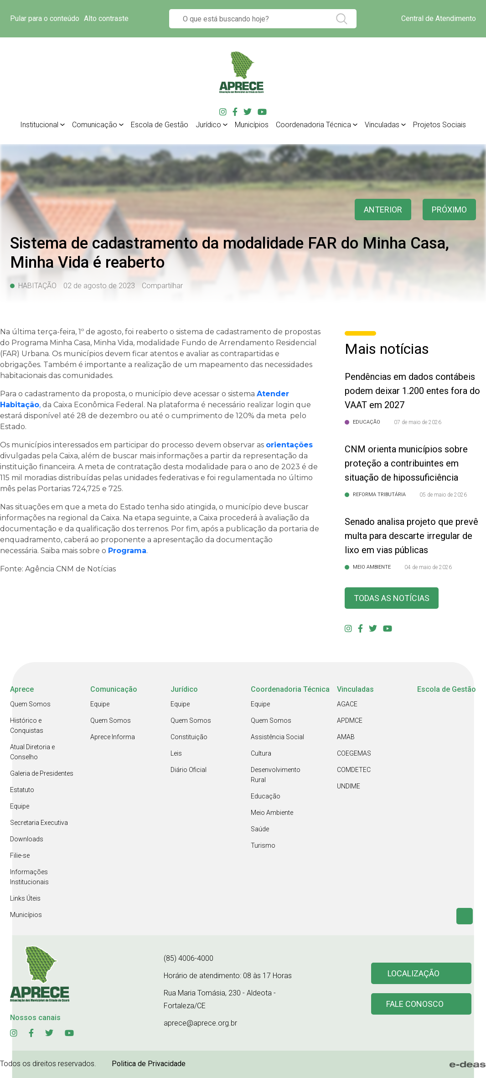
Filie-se (20, 855)
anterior (383, 209)
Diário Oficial (189, 769)
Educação (265, 796)
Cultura (261, 753)
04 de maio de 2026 (428, 567)
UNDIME (348, 786)
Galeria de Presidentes (41, 773)
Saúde (260, 829)
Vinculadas (382, 124)
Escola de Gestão (159, 124)
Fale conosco (415, 1004)
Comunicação (94, 124)
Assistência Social (277, 737)
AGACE (347, 704)
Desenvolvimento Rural (275, 774)
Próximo (449, 209)
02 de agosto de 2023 (99, 285)
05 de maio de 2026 (443, 495)
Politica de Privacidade (149, 1063)
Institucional (39, 124)
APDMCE (349, 720)
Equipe (19, 806)
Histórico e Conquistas (26, 725)
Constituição (189, 737)
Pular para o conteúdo (44, 18)
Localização (413, 973)
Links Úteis (25, 898)
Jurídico (208, 124)
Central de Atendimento (438, 18)
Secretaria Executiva (39, 822)
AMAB (346, 737)
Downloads (26, 839)
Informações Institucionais (29, 877)
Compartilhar (162, 285)
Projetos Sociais (439, 124)
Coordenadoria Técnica (313, 124)
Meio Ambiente (272, 812)
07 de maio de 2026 (417, 422)
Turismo (263, 845)
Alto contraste (106, 18)
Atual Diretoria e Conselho (32, 752)
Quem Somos (30, 704)
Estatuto (22, 789)
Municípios (252, 124)
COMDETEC (354, 769)
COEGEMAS (354, 753)
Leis (176, 753)
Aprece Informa (112, 737)
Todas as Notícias (391, 598)
